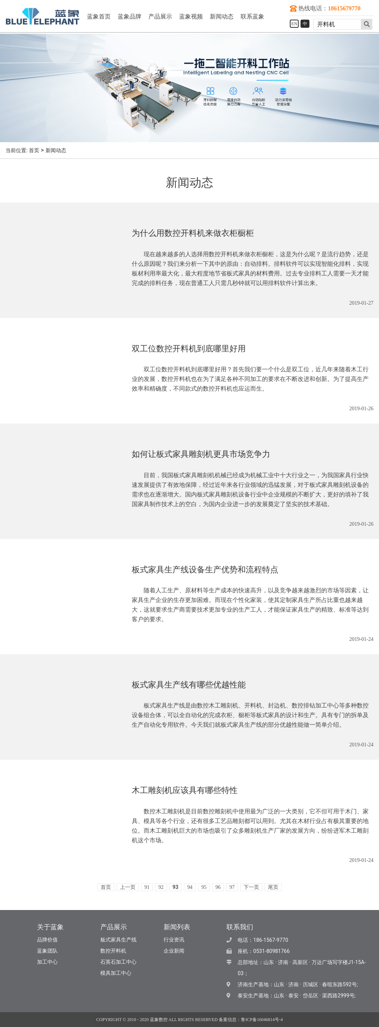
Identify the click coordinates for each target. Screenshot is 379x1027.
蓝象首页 (99, 16)
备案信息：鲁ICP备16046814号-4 (251, 1019)
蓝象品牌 (129, 16)
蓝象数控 (159, 1019)
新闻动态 (222, 16)
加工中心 (47, 962)
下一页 (251, 887)
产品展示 (160, 16)
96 (218, 887)
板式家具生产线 (118, 940)
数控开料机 (113, 951)
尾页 (273, 887)
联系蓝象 (252, 16)
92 (161, 887)
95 (204, 887)
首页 (34, 150)
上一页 (127, 887)
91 (147, 887)
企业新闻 (174, 951)
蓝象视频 (191, 16)
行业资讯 (174, 940)
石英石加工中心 (118, 962)
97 (232, 887)
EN (294, 23)
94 (189, 887)
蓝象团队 (47, 951)
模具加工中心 (115, 973)
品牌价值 (47, 940)
